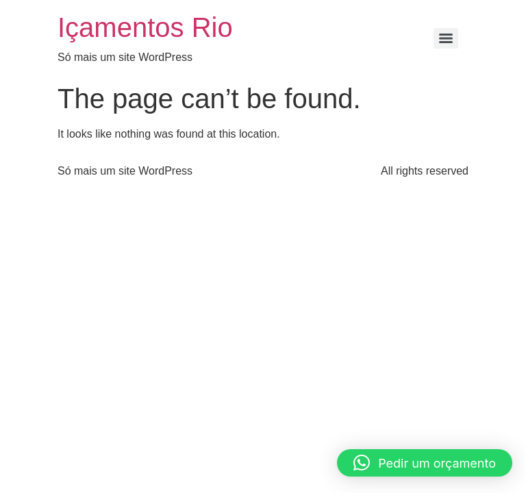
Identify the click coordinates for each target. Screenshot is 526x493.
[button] (424, 463)
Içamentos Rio (145, 27)
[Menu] (446, 38)
